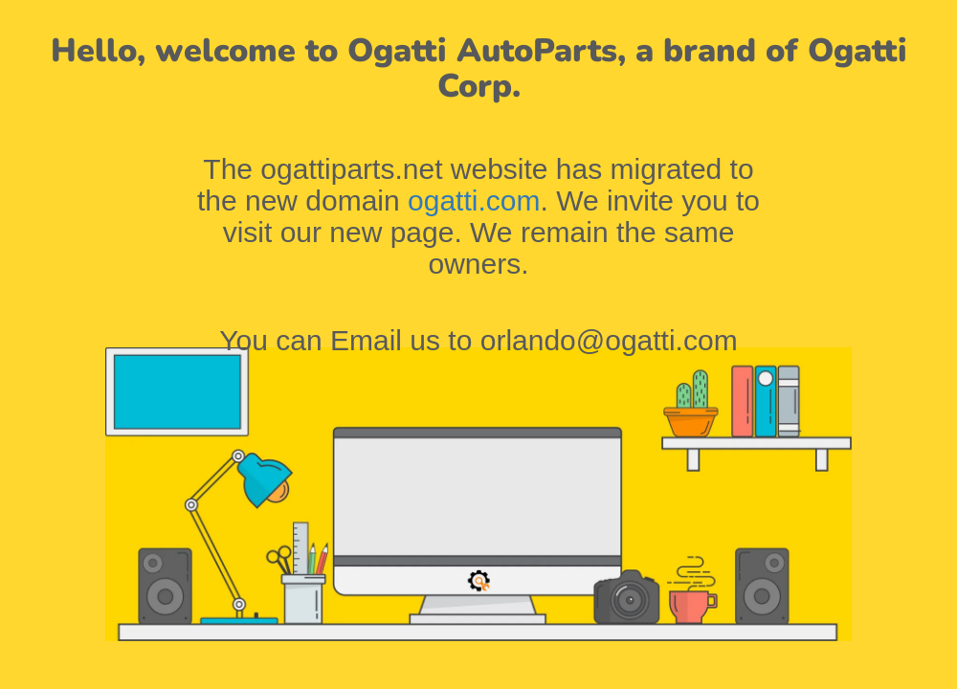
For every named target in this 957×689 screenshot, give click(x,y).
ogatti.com (474, 200)
